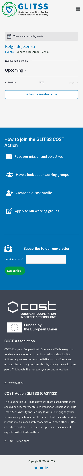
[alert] (41, 36)
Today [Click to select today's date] (41, 82)
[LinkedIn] (47, 468)
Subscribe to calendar (39, 94)
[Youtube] (41, 468)
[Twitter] (36, 468)
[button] (78, 9)
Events (9, 52)
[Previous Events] (10, 82)
